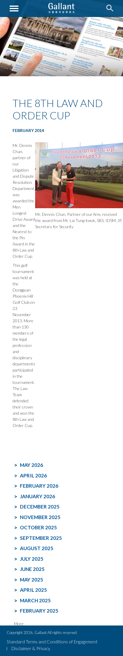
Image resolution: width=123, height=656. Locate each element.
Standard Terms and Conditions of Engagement (52, 641)
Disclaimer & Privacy (30, 648)
